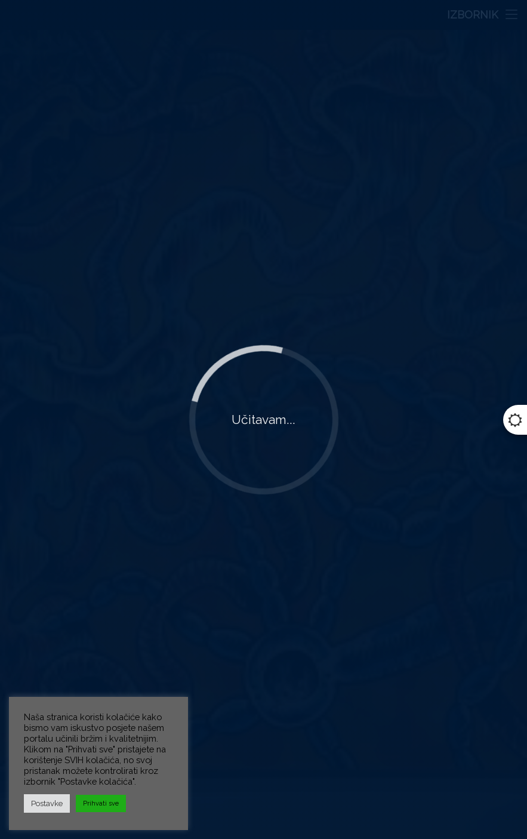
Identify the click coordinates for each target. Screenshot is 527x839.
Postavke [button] (47, 803)
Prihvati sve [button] (101, 803)
